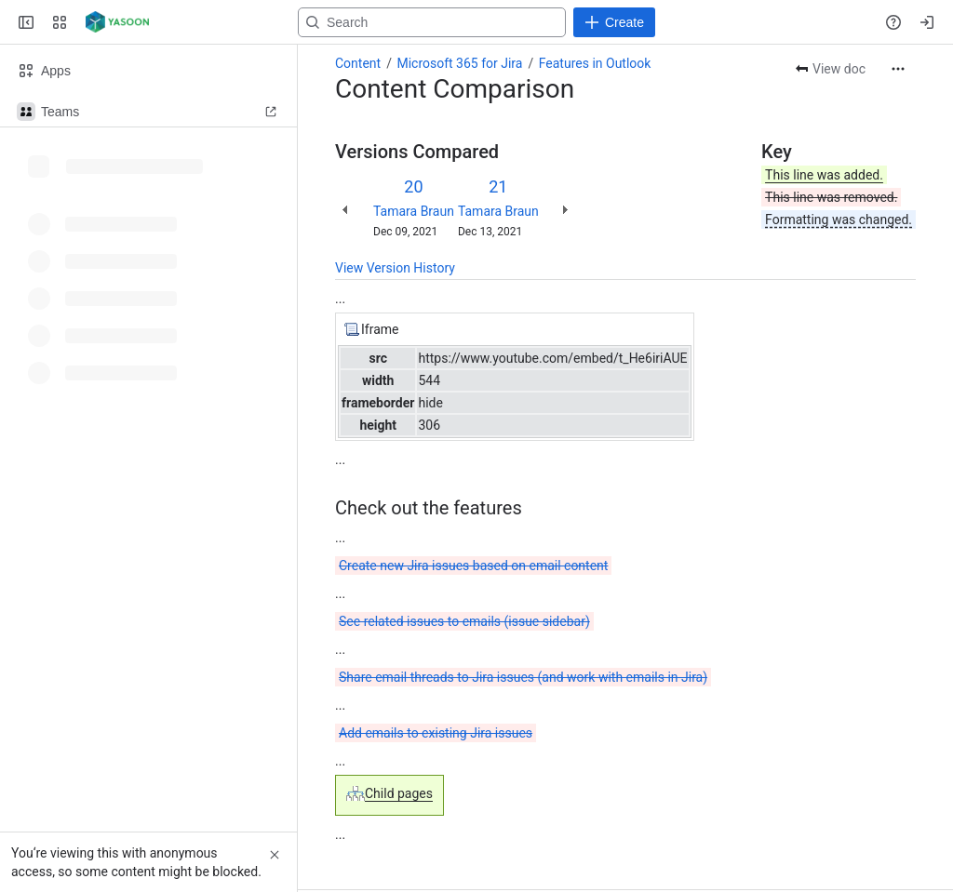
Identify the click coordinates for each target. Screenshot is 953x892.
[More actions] (898, 69)
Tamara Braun (413, 211)
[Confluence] (117, 22)
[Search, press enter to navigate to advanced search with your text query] (473, 22)
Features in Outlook (595, 63)
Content (358, 63)
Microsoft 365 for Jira (459, 63)
